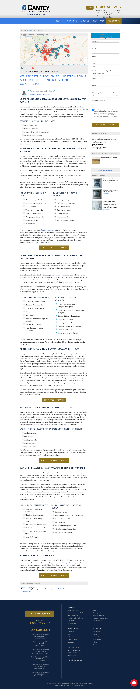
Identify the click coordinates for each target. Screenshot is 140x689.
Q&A (69, 634)
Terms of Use (103, 118)
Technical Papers (73, 639)
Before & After (97, 637)
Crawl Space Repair (98, 613)
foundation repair (47, 230)
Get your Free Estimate (105, 125)
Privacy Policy (74, 683)
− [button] (85, 61)
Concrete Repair (73, 615)
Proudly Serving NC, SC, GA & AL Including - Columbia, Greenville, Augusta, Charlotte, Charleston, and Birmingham (108, 14)
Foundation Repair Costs (100, 615)
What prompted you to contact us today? (103, 93)
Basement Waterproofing (100, 618)
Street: (94, 56)
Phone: (94, 78)
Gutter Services (97, 621)
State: (94, 71)
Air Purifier (71, 621)
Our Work (72, 21)
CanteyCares (72, 655)
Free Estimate (114, 21)
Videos (95, 642)
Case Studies (96, 645)
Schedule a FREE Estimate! (54, 248)
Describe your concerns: (98, 100)
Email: (94, 85)
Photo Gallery (97, 639)
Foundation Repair (74, 610)
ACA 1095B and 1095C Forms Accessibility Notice (70, 685)
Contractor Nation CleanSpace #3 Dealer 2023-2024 (110, 190)
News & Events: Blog (74, 650)
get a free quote (39, 613)
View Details (95, 165)
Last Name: (95, 49)
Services (59, 21)
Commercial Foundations (76, 618)
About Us (84, 21)
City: (94, 63)
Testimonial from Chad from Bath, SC (40, 94)
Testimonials (96, 632)
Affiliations (71, 637)
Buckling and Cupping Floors (28, 587)
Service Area (98, 21)
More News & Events (26, 591)
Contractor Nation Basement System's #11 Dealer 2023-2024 (110, 179)
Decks (94, 610)
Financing (71, 642)
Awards (70, 645)
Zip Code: (109, 71)
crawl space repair (59, 275)
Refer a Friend (72, 653)
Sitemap (90, 683)
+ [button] (85, 58)
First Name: (95, 41)
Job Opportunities (73, 647)
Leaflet (62, 64)
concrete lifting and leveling (66, 562)
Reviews (95, 634)
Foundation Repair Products (76, 613)
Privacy (109, 118)
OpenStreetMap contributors (80, 64)
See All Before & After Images (102, 170)
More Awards (95, 212)
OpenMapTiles (69, 64)
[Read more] (107, 182)
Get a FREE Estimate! (54, 400)
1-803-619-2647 (39, 630)
